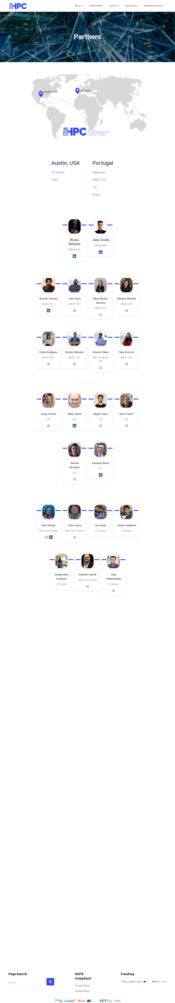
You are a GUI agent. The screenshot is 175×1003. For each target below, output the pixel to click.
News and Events (154, 6)
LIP (94, 187)
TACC (55, 179)
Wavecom (99, 172)
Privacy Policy (82, 985)
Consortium (96, 6)
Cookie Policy (82, 991)
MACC (96, 194)
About (79, 6)
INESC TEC (99, 179)
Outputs (114, 6)
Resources (132, 6)
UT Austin (57, 172)
